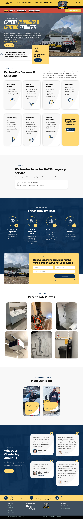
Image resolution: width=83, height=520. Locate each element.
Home (6, 10)
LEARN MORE (9, 45)
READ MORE (9, 471)
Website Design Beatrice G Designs (52, 516)
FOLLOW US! (70, 129)
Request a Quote (73, 10)
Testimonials (21, 10)
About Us (12, 10)
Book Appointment (34, 10)
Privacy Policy (11, 512)
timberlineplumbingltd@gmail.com (44, 499)
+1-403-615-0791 (64, 499)
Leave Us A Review (65, 508)
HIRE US (38, 60)
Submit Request (64, 276)
